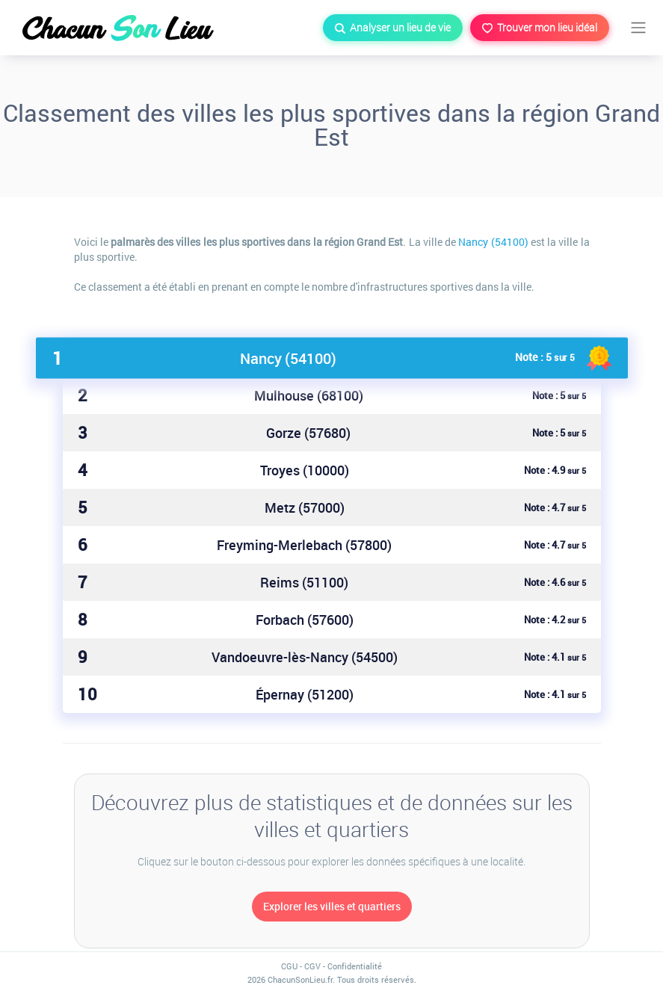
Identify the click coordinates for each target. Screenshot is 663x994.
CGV (312, 966)
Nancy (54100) (493, 242)
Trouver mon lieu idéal (539, 27)
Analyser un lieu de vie (393, 27)
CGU (289, 966)
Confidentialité (354, 966)
